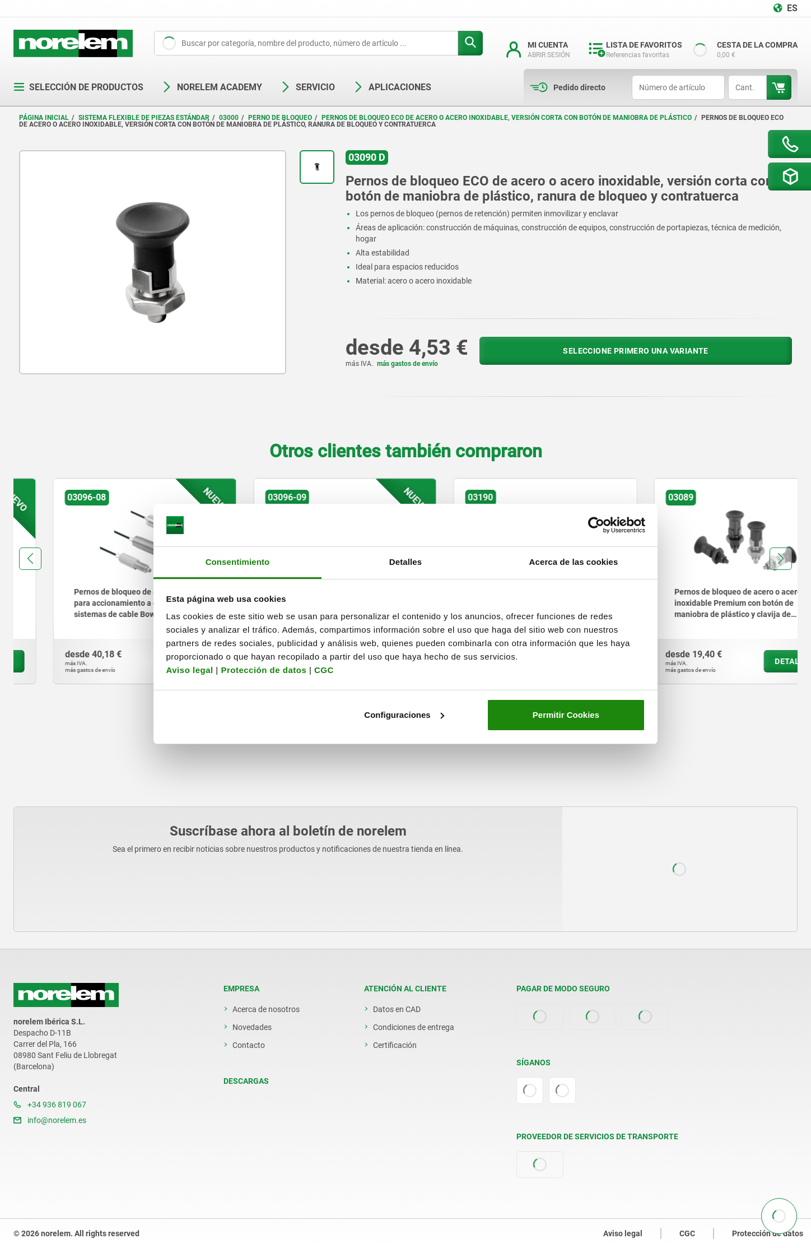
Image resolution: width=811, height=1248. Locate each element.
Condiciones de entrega (413, 1027)
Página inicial (44, 117)
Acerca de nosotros (266, 1009)
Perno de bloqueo (280, 118)
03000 (229, 118)
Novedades (252, 1027)
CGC (324, 670)
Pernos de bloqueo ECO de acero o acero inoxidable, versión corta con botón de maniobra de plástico (506, 118)
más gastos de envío (407, 364)
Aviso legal (189, 670)
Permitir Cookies (566, 715)
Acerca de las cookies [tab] (573, 562)
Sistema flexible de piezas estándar (143, 118)
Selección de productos (78, 87)
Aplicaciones (392, 87)
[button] (30, 559)
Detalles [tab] (405, 562)
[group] (105, 581)
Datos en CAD (397, 1009)
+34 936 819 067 (49, 1104)
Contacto (248, 1045)
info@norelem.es (49, 1120)
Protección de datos (263, 670)
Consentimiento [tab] (238, 562)
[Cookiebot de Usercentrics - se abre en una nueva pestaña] (596, 525)
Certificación (395, 1045)
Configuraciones (404, 715)
